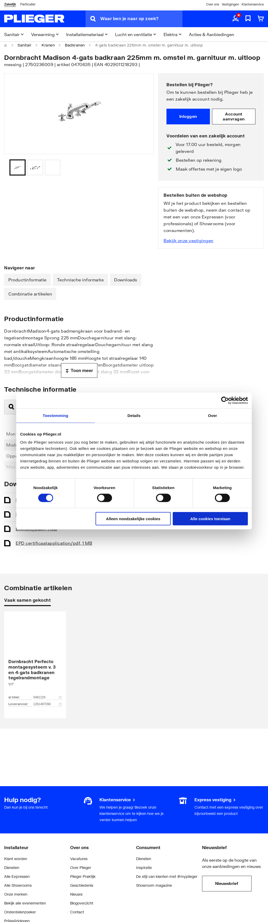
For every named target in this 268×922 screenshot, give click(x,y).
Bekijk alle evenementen (25, 903)
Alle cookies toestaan (210, 519)
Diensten (11, 867)
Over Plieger (80, 867)
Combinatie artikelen (30, 293)
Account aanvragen (234, 116)
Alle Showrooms (18, 885)
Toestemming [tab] (55, 415)
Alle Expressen (17, 876)
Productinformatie (27, 279)
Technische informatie (80, 279)
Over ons (212, 4)
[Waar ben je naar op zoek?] (141, 18)
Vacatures (78, 858)
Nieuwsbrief (226, 883)
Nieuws (76, 894)
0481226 (47, 697)
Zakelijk (10, 4)
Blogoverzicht (81, 903)
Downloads (125, 279)
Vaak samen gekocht (27, 600)
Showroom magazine (154, 885)
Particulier (27, 4)
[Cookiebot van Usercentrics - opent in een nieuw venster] (225, 400)
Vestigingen (230, 4)
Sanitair (24, 45)
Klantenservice (253, 4)
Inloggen (188, 116)
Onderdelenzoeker (20, 912)
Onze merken (15, 894)
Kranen (48, 45)
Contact (77, 912)
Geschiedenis (81, 885)
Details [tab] (134, 415)
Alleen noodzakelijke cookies (133, 519)
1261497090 (47, 704)
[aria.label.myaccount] (235, 19)
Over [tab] (212, 415)
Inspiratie (144, 867)
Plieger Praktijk (83, 876)
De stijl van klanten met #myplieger (166, 876)
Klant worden (15, 858)
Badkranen (75, 45)
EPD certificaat (54, 543)
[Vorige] (143, 167)
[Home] (5, 45)
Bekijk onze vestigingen (189, 240)
